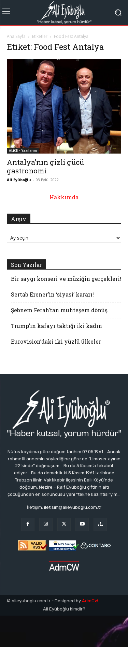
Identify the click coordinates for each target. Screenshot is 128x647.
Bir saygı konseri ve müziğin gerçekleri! (66, 278)
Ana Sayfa (16, 36)
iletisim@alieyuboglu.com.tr (72, 507)
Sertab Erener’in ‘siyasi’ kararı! (52, 294)
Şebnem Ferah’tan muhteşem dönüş (59, 310)
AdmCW (90, 600)
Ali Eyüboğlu (19, 179)
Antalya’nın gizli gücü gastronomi (45, 166)
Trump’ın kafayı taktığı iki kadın (56, 325)
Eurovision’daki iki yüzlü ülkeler (56, 341)
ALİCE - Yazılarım (23, 150)
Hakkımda (64, 197)
